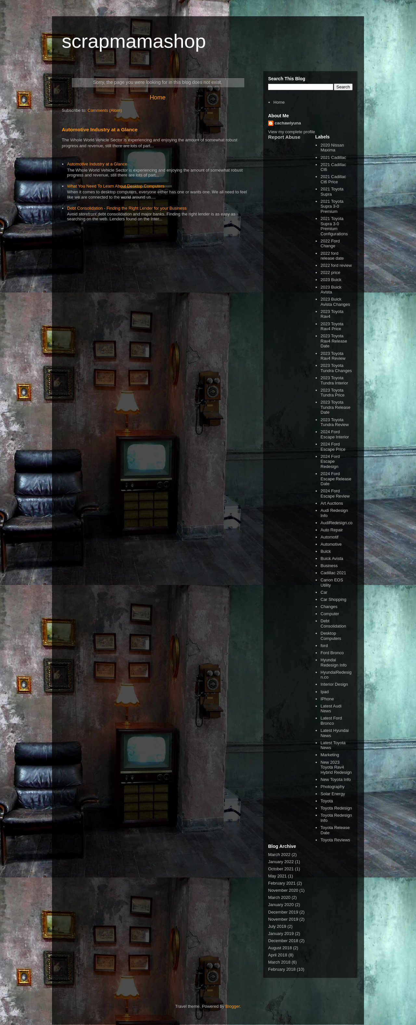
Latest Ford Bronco (331, 721)
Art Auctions (331, 503)
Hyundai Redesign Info (333, 662)
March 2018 (279, 962)
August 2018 (280, 947)
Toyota (326, 800)
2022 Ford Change (330, 244)
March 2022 (279, 854)
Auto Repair (331, 529)
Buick (325, 551)
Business (329, 565)
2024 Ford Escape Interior (334, 434)
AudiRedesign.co (336, 522)
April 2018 (277, 955)
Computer (329, 613)
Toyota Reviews (335, 839)
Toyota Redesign (336, 808)
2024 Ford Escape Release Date (335, 478)
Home (158, 97)
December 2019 (283, 912)
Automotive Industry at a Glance (99, 129)
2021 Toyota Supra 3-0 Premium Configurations (334, 226)
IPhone (327, 698)
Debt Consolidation (333, 623)
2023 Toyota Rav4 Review (332, 356)
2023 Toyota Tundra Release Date (335, 407)
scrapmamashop (134, 41)
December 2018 (283, 940)
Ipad (324, 691)
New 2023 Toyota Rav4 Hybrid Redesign (336, 767)
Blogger (233, 1006)
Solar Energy (332, 793)
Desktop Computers (330, 636)
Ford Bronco (332, 652)
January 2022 (281, 861)
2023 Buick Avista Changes (335, 302)
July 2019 (277, 926)
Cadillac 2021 (333, 572)
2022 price (330, 272)
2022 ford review (336, 265)
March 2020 (279, 897)
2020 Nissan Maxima (332, 148)
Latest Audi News (330, 709)
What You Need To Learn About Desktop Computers (115, 186)
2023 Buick (330, 279)
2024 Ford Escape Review (335, 493)
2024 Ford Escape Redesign (330, 461)
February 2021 (282, 883)
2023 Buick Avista (330, 290)
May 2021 (277, 876)
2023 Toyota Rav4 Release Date (333, 340)
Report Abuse (284, 137)
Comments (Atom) (105, 110)
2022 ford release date (332, 256)
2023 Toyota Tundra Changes (336, 368)
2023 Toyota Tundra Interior (334, 380)
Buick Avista (331, 558)
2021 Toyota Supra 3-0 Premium (332, 206)
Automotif (329, 537)
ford (324, 645)
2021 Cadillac (333, 157)
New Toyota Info (335, 779)
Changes (328, 606)
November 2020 (283, 890)
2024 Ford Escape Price (332, 447)
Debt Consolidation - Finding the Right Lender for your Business (127, 208)
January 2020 (281, 904)
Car (323, 592)
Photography (332, 786)
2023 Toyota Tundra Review (334, 422)
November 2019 (283, 919)
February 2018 (282, 969)
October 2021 (281, 868)
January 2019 (281, 933)
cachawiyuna (288, 123)
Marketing (329, 754)
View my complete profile (291, 131)
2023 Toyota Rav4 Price (332, 326)
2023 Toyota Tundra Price (332, 393)
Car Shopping (333, 599)
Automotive (331, 544)
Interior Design (334, 684)
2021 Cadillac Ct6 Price (333, 179)
